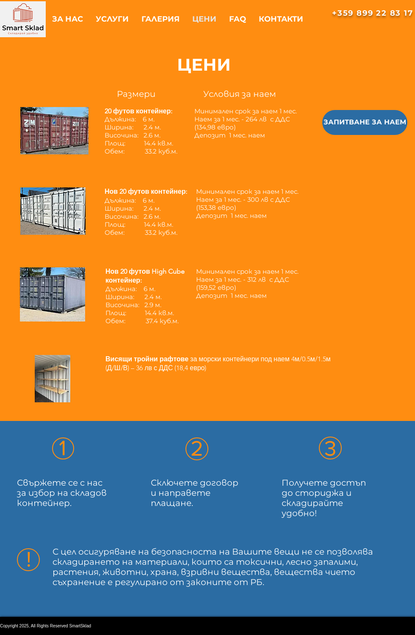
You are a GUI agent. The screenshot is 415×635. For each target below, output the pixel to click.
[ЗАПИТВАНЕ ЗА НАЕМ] (364, 122)
